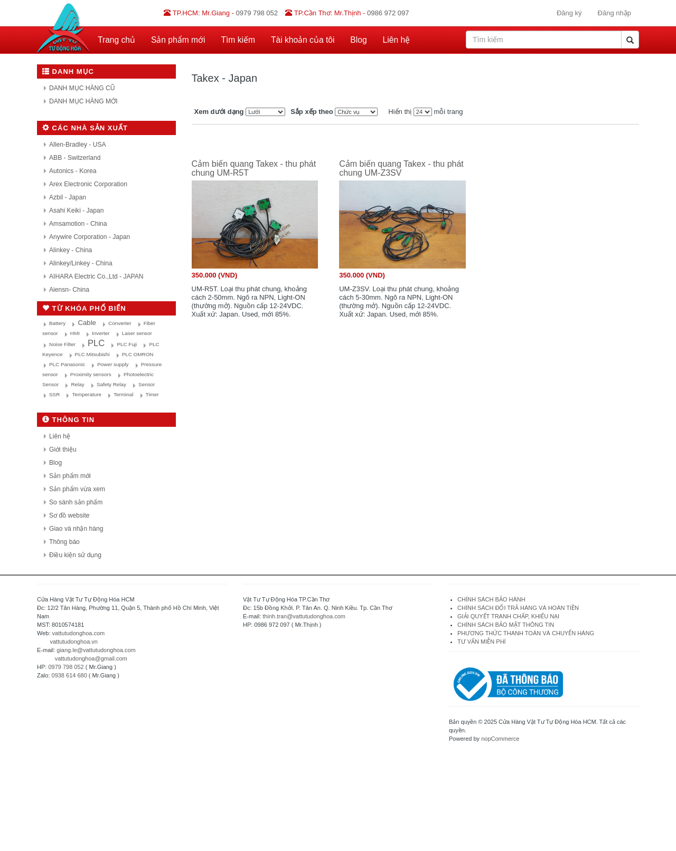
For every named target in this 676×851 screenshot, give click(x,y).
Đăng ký (569, 13)
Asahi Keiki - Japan (76, 210)
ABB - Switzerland (74, 157)
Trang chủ (116, 39)
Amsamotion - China (78, 223)
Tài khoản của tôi (302, 39)
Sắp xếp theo (311, 112)
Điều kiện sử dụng (75, 555)
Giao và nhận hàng (76, 528)
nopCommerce (500, 738)
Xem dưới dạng (219, 112)
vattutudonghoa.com (78, 633)
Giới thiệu (63, 449)
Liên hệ (396, 39)
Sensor (146, 384)
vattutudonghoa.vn (74, 641)
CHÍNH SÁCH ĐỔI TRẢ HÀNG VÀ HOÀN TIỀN (518, 608)
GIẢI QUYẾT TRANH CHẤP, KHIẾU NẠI (508, 616)
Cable (87, 323)
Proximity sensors (90, 374)
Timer (152, 394)
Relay (77, 384)
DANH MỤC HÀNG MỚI (83, 101)
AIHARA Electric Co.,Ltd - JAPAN (96, 276)
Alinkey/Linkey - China (80, 263)
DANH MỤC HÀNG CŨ (82, 88)
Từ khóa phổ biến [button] (84, 308)
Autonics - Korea (72, 171)
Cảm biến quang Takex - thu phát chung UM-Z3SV (401, 168)
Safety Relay (111, 384)
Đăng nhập (614, 13)
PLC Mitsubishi (92, 354)
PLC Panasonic (67, 364)
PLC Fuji (127, 344)
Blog (358, 39)
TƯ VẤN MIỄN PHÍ (481, 641)
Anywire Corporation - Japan (89, 237)
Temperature (86, 394)
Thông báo (64, 542)
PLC (96, 343)
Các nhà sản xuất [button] (85, 128)
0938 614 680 (69, 675)
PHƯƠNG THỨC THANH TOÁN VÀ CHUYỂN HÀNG (525, 633)
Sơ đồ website (69, 515)
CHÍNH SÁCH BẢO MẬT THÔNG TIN (505, 624)
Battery (57, 323)
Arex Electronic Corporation (88, 184)
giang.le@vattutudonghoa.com (96, 650)
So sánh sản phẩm (75, 502)
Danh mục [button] (68, 71)
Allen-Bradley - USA (77, 144)
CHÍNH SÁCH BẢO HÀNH (491, 599)
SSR (54, 394)
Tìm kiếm (238, 39)
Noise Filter (62, 344)
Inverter (100, 333)
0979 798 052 (65, 667)
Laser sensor (137, 333)
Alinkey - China (70, 250)
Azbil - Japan (67, 197)
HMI (75, 333)
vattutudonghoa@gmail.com (91, 658)
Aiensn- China (69, 289)
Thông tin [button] (68, 420)
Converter (119, 323)
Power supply (112, 364)
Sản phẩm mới (178, 39)
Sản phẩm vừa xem (77, 489)
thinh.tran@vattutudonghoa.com (303, 616)
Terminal (123, 394)
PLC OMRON (138, 354)
